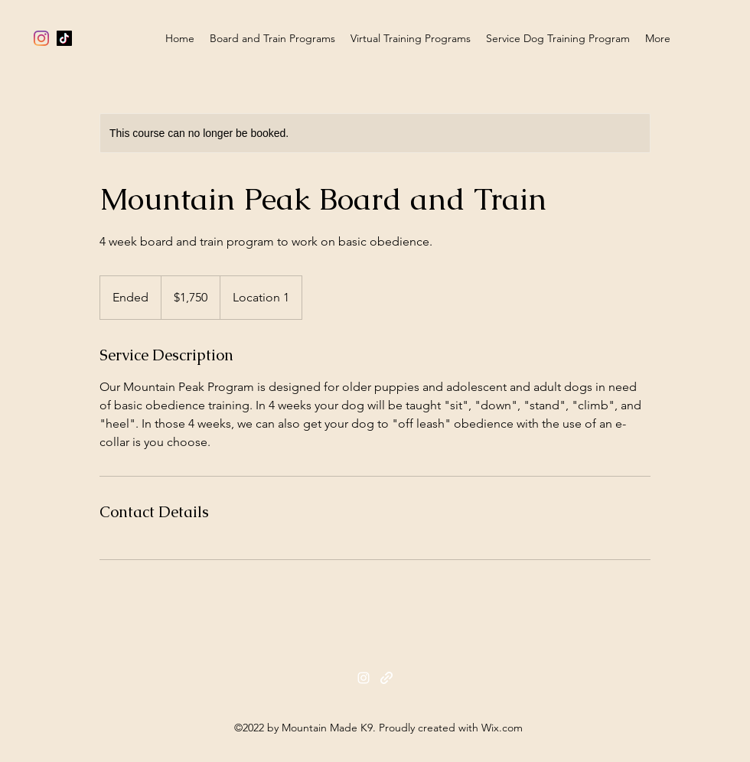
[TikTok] (64, 38)
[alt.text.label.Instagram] (41, 38)
